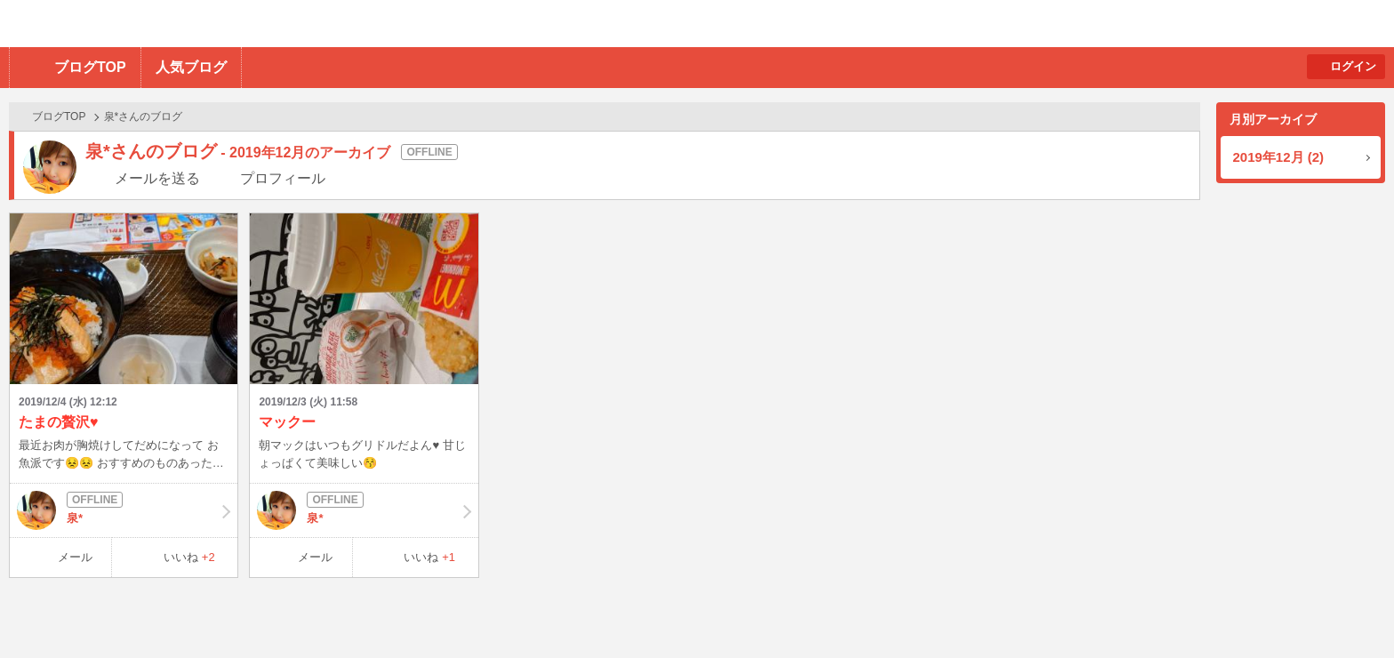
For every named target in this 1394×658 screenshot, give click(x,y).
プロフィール (282, 178)
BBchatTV (254, 23)
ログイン (1353, 66)
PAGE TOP (1345, 609)
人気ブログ (191, 67)
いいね (189, 557)
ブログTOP (90, 67)
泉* (123, 510)
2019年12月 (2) (1279, 156)
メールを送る (157, 178)
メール (75, 557)
